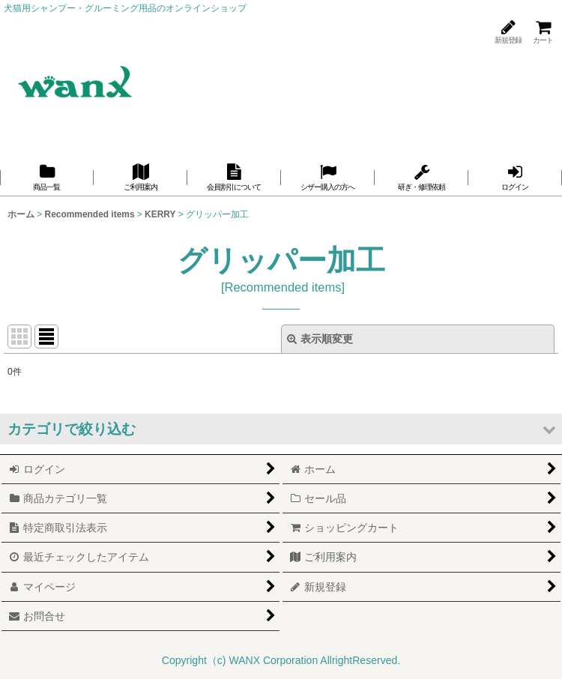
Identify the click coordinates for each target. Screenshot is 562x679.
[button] (281, 429)
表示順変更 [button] (320, 339)
